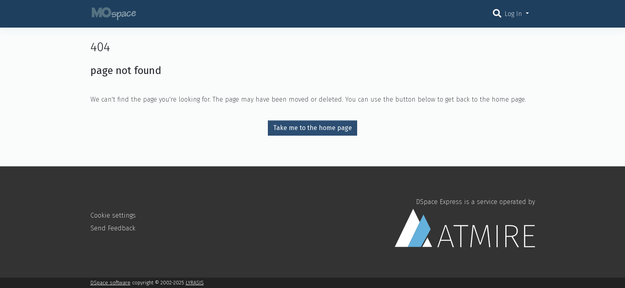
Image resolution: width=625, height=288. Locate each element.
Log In (514, 14)
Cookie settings (113, 215)
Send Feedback (112, 228)
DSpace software (110, 283)
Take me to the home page (312, 128)
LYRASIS (195, 283)
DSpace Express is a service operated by (465, 222)
